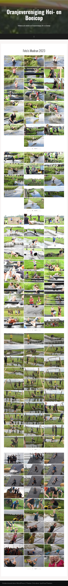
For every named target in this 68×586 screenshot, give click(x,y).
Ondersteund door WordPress (13, 583)
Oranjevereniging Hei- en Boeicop (34, 15)
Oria (33, 583)
